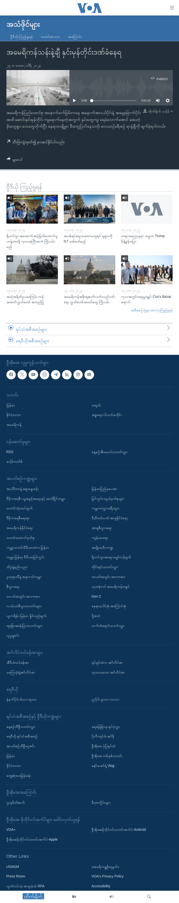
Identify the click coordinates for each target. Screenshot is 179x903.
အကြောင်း (75, 37)
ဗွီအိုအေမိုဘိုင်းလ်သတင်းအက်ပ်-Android (119, 829)
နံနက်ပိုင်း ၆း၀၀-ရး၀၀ (21, 699)
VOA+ (11, 829)
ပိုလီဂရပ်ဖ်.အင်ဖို (103, 736)
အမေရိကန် (14, 425)
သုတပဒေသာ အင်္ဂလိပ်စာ (108, 672)
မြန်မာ (10, 405)
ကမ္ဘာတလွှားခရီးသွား (105, 508)
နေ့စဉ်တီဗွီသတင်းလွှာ (20, 726)
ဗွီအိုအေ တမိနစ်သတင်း (107, 756)
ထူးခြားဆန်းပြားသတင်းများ (24, 626)
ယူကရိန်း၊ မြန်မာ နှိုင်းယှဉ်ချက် (26, 616)
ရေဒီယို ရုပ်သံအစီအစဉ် (22, 736)
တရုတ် (96, 405)
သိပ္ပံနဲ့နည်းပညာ (17, 567)
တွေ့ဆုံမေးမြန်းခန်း (18, 775)
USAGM (12, 866)
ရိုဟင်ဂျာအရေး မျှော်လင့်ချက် (111, 557)
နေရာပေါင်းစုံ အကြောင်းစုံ (109, 606)
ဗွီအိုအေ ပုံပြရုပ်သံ (104, 746)
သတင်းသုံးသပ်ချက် (19, 508)
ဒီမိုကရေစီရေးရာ (18, 518)
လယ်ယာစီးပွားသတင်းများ (23, 606)
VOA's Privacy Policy (108, 876)
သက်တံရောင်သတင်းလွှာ (108, 626)
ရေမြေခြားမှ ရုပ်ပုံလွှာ (106, 726)
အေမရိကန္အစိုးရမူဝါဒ (105, 866)
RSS (10, 452)
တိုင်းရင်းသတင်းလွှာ (105, 567)
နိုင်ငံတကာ (13, 415)
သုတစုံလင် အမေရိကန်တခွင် (111, 586)
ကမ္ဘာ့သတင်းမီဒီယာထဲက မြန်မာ (27, 547)
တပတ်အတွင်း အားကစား (23, 596)
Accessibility (101, 886)
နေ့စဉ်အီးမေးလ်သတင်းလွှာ (110, 452)
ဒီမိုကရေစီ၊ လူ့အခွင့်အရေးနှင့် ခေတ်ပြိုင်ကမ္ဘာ (35, 498)
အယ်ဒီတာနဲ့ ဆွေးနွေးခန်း (22, 489)
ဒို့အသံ (96, 616)
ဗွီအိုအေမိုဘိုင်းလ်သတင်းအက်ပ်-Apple (32, 839)
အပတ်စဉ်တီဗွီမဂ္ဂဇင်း (20, 746)
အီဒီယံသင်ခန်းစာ (17, 662)
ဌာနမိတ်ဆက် (15, 802)
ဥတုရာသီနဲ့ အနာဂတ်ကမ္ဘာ (24, 577)
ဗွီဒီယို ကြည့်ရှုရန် (21, 37)
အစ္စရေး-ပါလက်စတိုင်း (107, 415)
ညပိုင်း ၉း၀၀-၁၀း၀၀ (106, 699)
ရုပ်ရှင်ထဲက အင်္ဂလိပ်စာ (107, 662)
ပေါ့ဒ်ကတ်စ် (14, 461)
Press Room (15, 876)
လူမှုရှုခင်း (12, 635)
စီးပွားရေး (12, 586)
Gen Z (96, 596)
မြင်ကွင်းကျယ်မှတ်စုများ (108, 498)
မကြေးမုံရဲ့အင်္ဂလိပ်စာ (20, 672)
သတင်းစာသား (50, 37)
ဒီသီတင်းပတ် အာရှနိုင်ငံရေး (110, 518)
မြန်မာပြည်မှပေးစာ (104, 489)
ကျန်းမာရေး (100, 538)
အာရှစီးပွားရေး (102, 528)
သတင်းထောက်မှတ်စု (20, 538)
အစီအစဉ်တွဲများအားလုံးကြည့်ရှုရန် (152, 310)
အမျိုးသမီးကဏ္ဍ (102, 547)
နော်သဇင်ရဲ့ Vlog (103, 766)
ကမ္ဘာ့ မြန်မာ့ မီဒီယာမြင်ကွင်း (25, 557)
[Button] (15, 160)
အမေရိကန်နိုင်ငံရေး (19, 528)
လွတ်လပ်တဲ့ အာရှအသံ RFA (25, 886)
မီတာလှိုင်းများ (101, 802)
